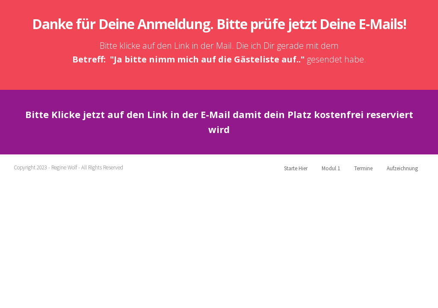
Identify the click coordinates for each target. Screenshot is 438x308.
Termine (363, 168)
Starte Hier (296, 168)
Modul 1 (331, 168)
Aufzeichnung (402, 168)
